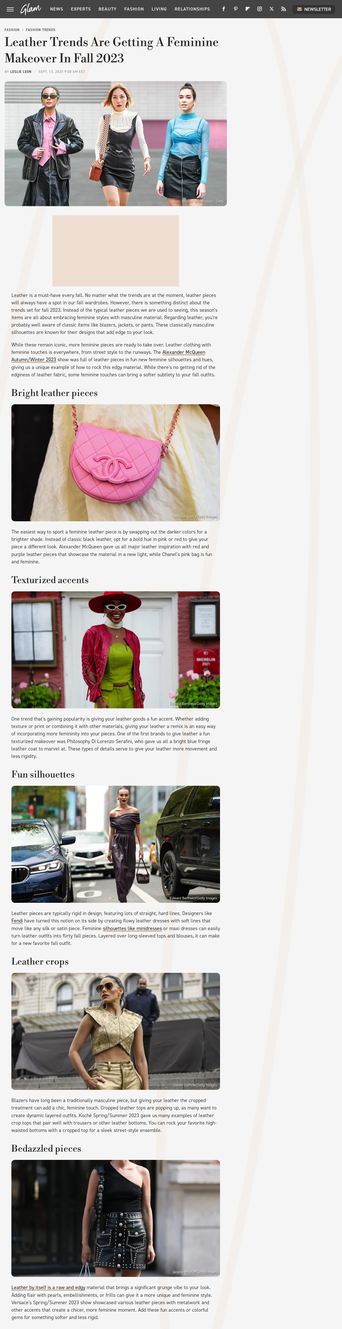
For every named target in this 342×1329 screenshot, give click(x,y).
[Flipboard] (248, 11)
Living (159, 9)
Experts (81, 9)
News (56, 9)
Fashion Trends (41, 30)
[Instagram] (259, 11)
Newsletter (313, 9)
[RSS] (283, 11)
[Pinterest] (236, 11)
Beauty (108, 9)
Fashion (134, 9)
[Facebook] (224, 11)
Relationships (192, 9)
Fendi (17, 920)
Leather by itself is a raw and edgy (48, 1287)
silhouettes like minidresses (132, 928)
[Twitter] (271, 11)
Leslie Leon (21, 71)
